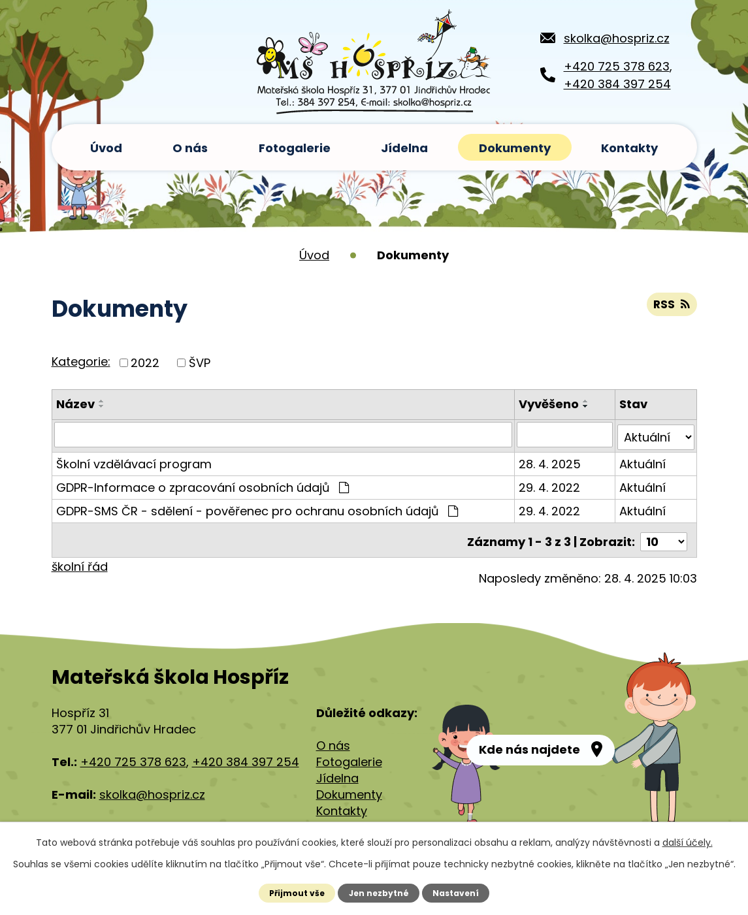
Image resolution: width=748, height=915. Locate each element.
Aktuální (643, 461)
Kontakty (629, 148)
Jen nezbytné (379, 892)
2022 (145, 363)
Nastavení (457, 892)
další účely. (687, 842)
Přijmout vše (295, 892)
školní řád (80, 560)
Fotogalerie (295, 148)
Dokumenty (515, 148)
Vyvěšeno (550, 404)
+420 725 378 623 (617, 66)
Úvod (106, 148)
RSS (671, 306)
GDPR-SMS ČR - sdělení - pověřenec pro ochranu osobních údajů (257, 508)
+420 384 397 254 (617, 84)
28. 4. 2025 (551, 461)
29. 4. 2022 (550, 484)
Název (75, 404)
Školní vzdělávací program (134, 461)
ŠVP (199, 363)
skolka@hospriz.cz (617, 38)
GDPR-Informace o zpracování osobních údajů (202, 484)
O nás (190, 148)
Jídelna (404, 148)
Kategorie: (81, 361)
